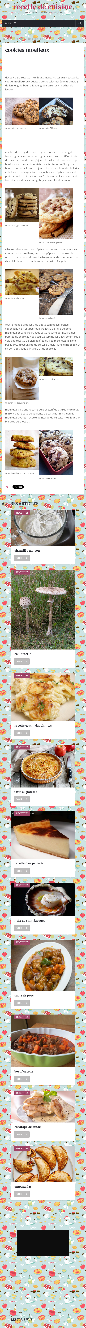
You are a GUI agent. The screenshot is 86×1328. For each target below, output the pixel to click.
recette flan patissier (29, 863)
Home (9, 38)
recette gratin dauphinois (33, 725)
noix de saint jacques (29, 920)
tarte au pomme (25, 792)
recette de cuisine (43, 7)
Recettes (20, 38)
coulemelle (22, 654)
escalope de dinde (27, 1127)
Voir (21, 558)
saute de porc (24, 995)
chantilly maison (27, 550)
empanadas (23, 1186)
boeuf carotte (23, 1071)
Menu (8, 23)
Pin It (9, 487)
